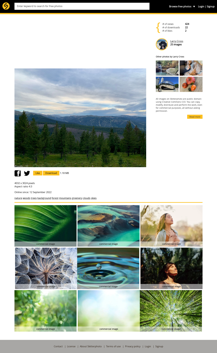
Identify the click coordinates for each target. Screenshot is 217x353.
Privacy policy (132, 346)
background (44, 198)
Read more (194, 116)
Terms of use (113, 346)
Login (201, 6)
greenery (77, 198)
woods (26, 198)
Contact (58, 346)
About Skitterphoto (91, 346)
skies (94, 198)
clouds (86, 198)
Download (51, 173)
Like (38, 173)
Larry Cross (176, 41)
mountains (65, 198)
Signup (211, 6)
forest (55, 198)
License (71, 346)
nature (18, 198)
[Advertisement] (80, 42)
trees (34, 198)
